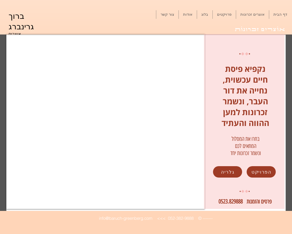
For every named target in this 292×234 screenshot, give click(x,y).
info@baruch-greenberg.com (126, 218)
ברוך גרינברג (21, 20)
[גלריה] (227, 172)
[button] (224, 14)
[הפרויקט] (261, 172)
